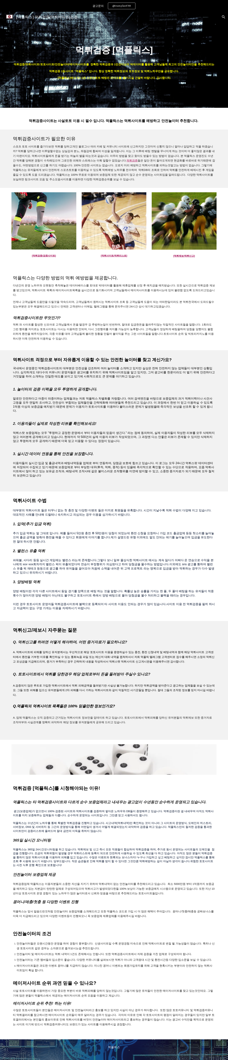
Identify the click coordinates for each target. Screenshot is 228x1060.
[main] (114, 60)
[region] (114, 6)
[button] (223, 17)
